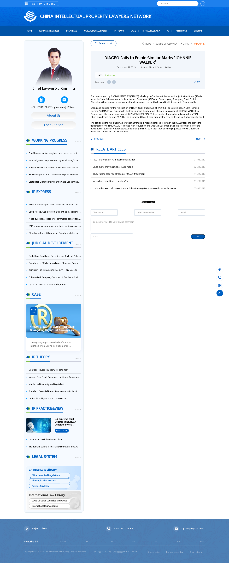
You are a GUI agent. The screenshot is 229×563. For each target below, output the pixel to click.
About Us (54, 115)
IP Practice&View (151, 30)
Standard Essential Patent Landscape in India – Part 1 (55, 391)
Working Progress (49, 30)
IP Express (71, 30)
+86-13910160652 (40, 4)
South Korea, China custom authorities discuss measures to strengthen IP (55, 211)
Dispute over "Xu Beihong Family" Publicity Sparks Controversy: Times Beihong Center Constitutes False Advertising (55, 263)
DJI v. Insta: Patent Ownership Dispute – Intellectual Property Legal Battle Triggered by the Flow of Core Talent (55, 233)
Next (200, 138)
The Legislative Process (44, 480)
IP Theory (119, 30)
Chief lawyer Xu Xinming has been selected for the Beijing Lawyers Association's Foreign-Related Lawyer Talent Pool (55, 153)
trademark (110, 75)
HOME (29, 30)
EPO (134, 541)
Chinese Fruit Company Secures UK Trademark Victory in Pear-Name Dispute (55, 277)
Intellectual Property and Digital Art (46, 384)
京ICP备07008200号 (102, 551)
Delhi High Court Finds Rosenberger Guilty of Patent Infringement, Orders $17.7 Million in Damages (55, 256)
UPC (112, 541)
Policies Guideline (41, 486)
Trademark (198, 43)
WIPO (202, 541)
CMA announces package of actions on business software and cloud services (55, 226)
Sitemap (198, 30)
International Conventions (45, 506)
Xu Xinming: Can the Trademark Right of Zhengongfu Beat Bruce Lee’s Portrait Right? (55, 174)
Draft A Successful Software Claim (46, 439)
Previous (97, 138)
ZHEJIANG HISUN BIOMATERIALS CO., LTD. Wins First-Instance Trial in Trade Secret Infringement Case (55, 270)
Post (198, 236)
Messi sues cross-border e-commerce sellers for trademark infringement (55, 218)
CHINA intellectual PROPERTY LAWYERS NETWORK (87, 17)
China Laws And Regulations (46, 475)
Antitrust (181, 30)
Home (146, 43)
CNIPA (63, 541)
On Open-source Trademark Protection (48, 369)
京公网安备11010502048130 (125, 551)
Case (133, 30)
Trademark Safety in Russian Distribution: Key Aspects (55, 446)
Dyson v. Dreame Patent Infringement (48, 284)
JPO (156, 541)
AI (168, 30)
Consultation (53, 125)
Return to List (105, 43)
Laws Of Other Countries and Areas (49, 500)
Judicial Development (95, 30)
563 (198, 82)
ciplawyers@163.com (64, 102)
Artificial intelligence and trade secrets (48, 398)
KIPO (179, 541)
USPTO (88, 541)
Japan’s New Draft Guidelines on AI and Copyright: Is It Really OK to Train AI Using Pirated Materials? (55, 377)
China (186, 43)
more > (78, 141)
